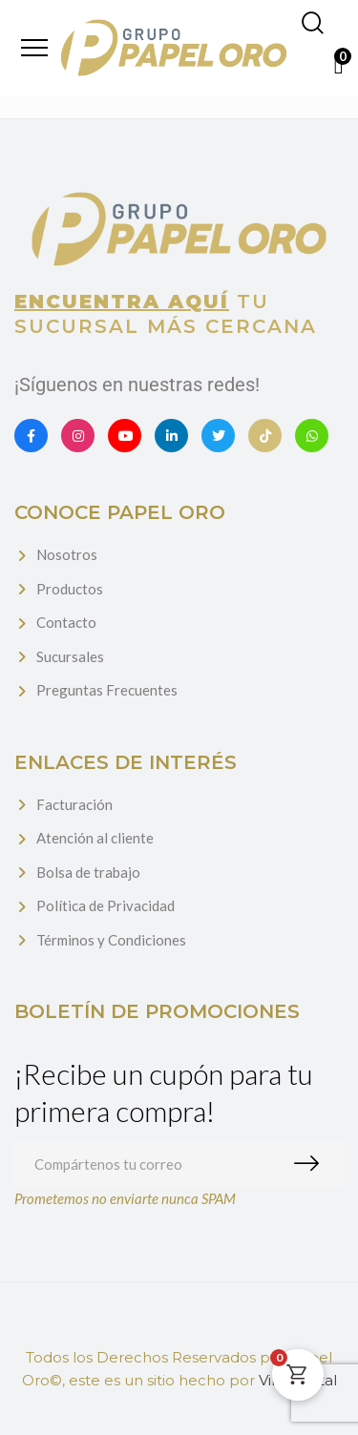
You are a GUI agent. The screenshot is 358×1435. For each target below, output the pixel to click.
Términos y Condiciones (111, 939)
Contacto (66, 622)
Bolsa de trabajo (88, 872)
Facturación (74, 804)
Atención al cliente (95, 837)
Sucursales (70, 656)
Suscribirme (310, 1164)
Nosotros (66, 554)
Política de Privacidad (105, 905)
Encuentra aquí (121, 301)
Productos (69, 588)
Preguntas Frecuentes (107, 689)
